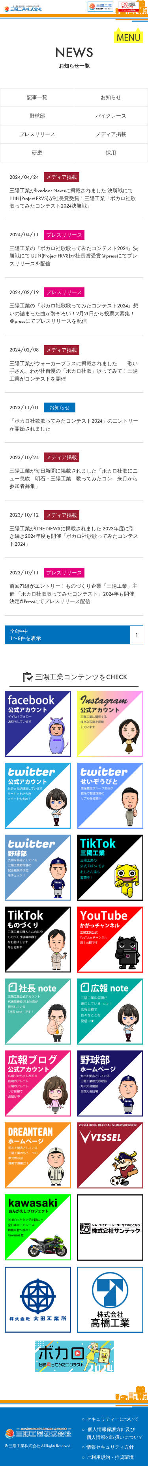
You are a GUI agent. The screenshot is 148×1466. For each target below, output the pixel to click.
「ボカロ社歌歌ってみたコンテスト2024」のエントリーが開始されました (73, 425)
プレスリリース (37, 134)
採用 (111, 152)
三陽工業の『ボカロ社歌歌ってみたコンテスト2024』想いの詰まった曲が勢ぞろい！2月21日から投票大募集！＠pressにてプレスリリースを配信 (73, 313)
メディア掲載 (111, 134)
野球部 (37, 115)
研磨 (37, 152)
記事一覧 (37, 97)
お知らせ (111, 97)
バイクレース (111, 115)
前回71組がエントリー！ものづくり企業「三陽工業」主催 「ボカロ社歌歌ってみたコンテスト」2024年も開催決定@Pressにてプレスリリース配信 (73, 594)
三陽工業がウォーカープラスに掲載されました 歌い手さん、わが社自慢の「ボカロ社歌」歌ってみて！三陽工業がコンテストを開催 (73, 371)
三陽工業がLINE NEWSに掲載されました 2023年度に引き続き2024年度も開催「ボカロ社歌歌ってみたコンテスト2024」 (73, 536)
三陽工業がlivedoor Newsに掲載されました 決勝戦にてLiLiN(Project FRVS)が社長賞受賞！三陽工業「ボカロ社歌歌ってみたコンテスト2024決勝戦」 (72, 198)
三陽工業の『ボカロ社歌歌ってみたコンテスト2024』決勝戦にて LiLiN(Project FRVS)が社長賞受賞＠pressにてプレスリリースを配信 (73, 256)
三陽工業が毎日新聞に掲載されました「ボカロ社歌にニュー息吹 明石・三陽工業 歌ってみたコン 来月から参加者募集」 (73, 478)
